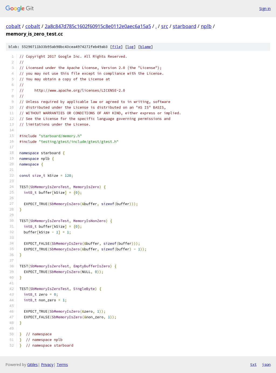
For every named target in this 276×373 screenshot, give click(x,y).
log (130, 46)
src (164, 26)
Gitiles (32, 364)
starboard (184, 26)
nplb (206, 26)
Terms (62, 364)
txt (253, 364)
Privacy (47, 364)
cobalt (13, 26)
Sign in (265, 8)
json (266, 364)
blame (145, 46)
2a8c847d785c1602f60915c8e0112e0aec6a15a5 (98, 26)
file (116, 46)
